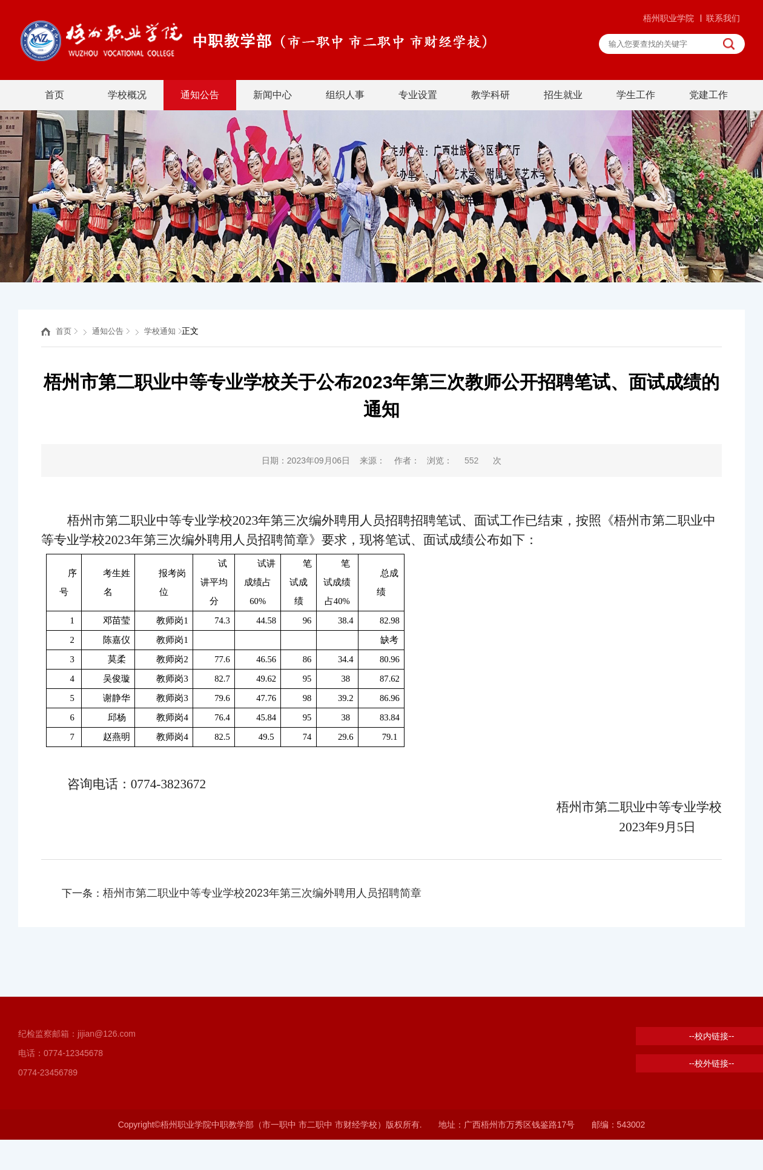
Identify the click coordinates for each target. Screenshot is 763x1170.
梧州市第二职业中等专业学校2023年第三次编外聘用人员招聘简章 (262, 893)
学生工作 (635, 95)
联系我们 (723, 18)
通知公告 (199, 95)
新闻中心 (272, 95)
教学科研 (490, 95)
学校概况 (127, 95)
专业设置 (417, 95)
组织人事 (345, 95)
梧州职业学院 (668, 18)
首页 (54, 95)
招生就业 (563, 95)
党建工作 (708, 95)
